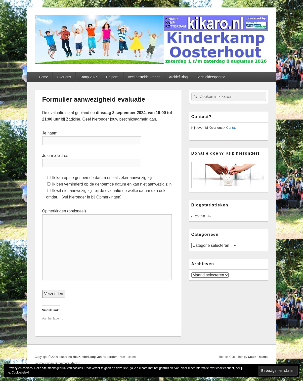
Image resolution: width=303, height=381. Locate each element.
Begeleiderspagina (210, 77)
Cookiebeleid (20, 372)
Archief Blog (178, 77)
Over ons (64, 77)
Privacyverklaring (67, 363)
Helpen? (112, 77)
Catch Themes (258, 357)
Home (43, 77)
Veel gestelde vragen (144, 77)
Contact (231, 127)
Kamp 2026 (89, 77)
